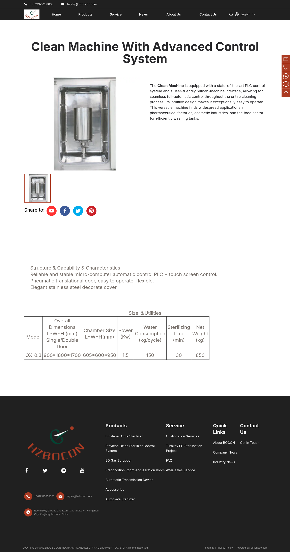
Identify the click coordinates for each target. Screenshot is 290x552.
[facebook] (65, 211)
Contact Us (208, 14)
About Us (174, 14)
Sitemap (209, 547)
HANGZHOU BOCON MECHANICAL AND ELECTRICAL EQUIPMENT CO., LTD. (81, 547)
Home (56, 14)
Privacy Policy (225, 547)
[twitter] (78, 211)
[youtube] (52, 211)
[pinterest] (91, 211)
